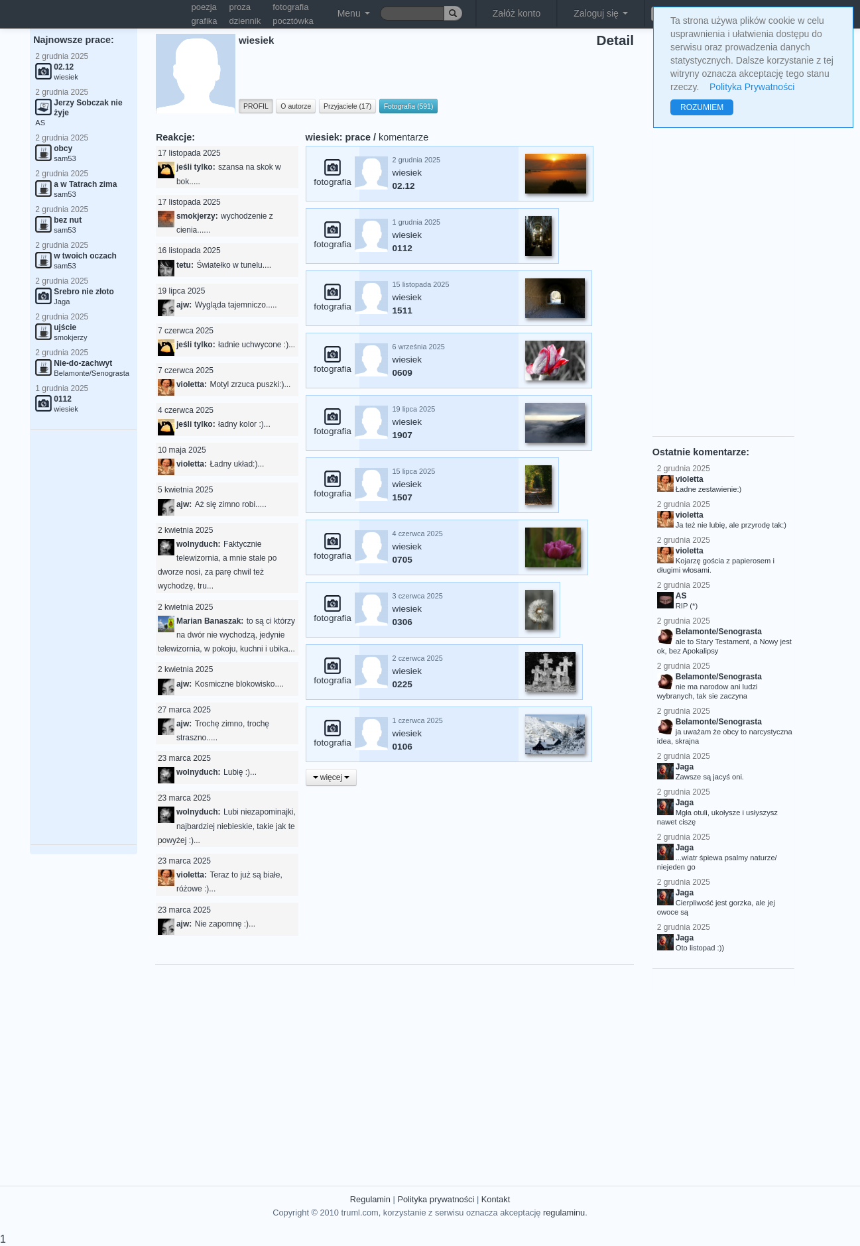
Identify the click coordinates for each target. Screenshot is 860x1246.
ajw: (184, 305)
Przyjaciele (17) (347, 106)
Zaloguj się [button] (601, 13)
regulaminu (564, 1213)
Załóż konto (516, 13)
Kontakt (495, 1199)
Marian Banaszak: (209, 621)
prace (358, 137)
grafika (204, 21)
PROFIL (256, 106)
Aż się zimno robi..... (231, 504)
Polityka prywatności (435, 1199)
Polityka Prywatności (751, 87)
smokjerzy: (197, 216)
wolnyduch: (198, 544)
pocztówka (293, 21)
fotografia (290, 7)
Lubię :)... (240, 772)
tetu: (185, 265)
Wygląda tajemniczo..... (236, 305)
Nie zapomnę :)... (225, 924)
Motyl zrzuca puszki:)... (250, 384)
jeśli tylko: (195, 167)
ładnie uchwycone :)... (256, 344)
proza (240, 7)
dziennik (245, 21)
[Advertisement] (84, 637)
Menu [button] (354, 13)
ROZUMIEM (701, 107)
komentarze (403, 137)
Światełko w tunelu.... (233, 265)
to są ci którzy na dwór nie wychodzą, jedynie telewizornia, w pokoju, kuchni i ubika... (226, 634)
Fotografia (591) (409, 106)
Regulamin (370, 1199)
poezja (204, 7)
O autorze (295, 106)
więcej (331, 777)
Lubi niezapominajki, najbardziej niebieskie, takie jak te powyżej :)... (227, 825)
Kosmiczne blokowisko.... (239, 684)
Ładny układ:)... (237, 464)
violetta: (191, 384)
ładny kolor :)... (244, 424)
